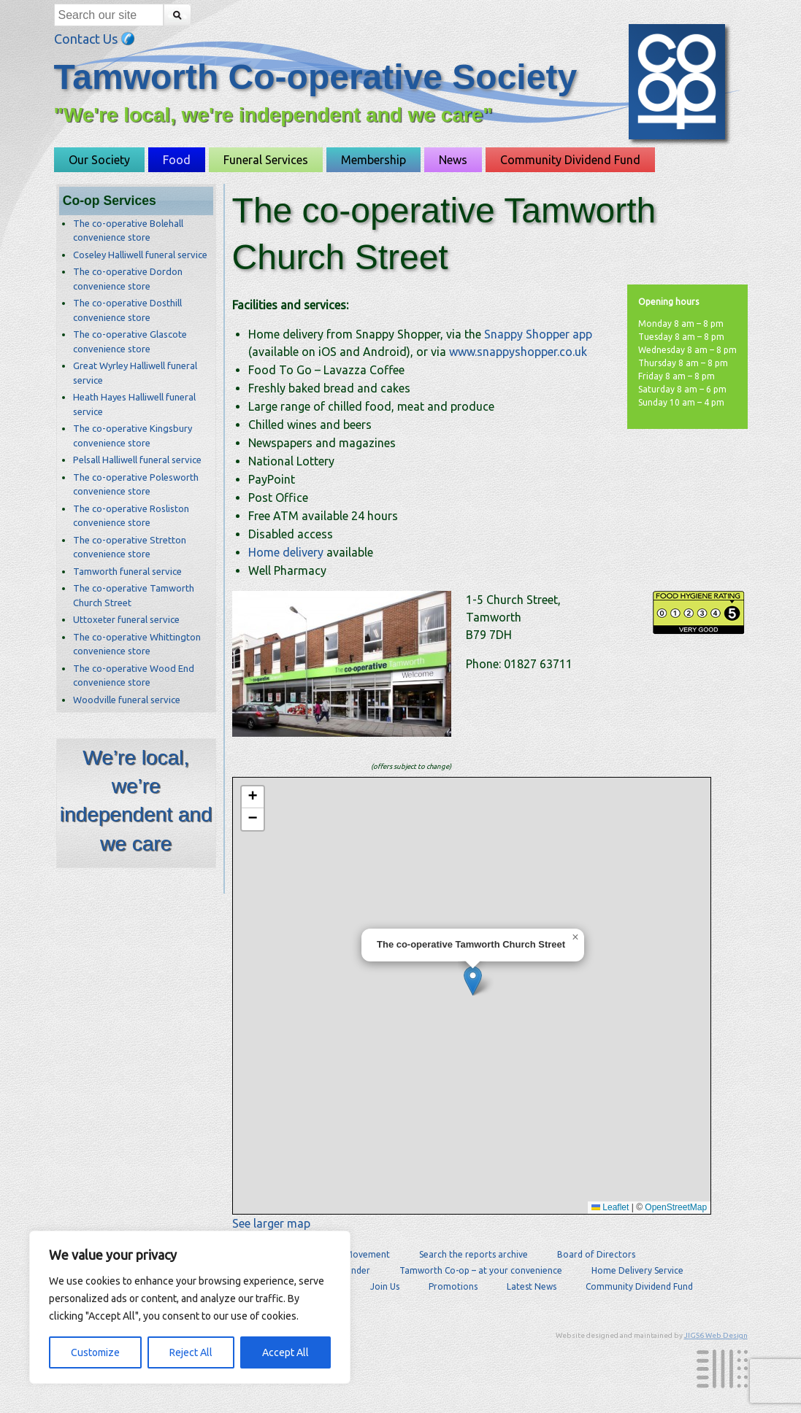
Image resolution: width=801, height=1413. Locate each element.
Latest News (531, 1286)
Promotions (453, 1286)
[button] (473, 981)
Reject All (190, 1352)
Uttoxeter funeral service (126, 619)
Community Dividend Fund (570, 159)
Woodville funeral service (126, 699)
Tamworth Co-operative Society (316, 77)
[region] (189, 1307)
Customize (95, 1352)
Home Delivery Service (637, 1270)
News (453, 159)
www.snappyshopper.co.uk (518, 351)
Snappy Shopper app (538, 334)
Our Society (99, 159)
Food (177, 159)
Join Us (384, 1286)
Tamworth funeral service (127, 571)
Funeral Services (265, 159)
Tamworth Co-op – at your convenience (480, 1270)
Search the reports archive (473, 1254)
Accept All (285, 1352)
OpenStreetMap (676, 1207)
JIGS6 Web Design (716, 1335)
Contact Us (94, 38)
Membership (373, 159)
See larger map (271, 1223)
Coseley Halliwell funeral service (140, 254)
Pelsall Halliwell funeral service (137, 459)
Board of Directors (596, 1254)
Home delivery (285, 552)
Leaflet (610, 1207)
